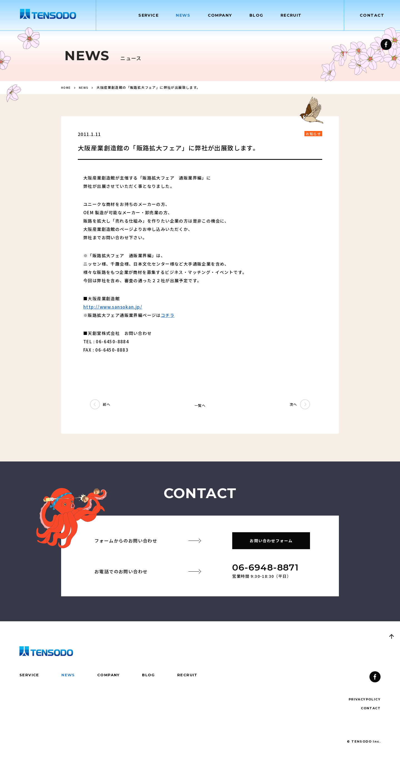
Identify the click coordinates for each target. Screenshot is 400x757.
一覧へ (200, 406)
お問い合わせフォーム (271, 542)
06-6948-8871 (265, 568)
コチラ (167, 316)
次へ (289, 406)
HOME (66, 89)
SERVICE (29, 676)
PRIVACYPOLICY (363, 701)
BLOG (152, 676)
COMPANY (111, 676)
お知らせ (313, 135)
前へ (110, 406)
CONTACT (372, 15)
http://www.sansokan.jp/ (112, 308)
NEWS (86, 89)
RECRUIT (191, 676)
